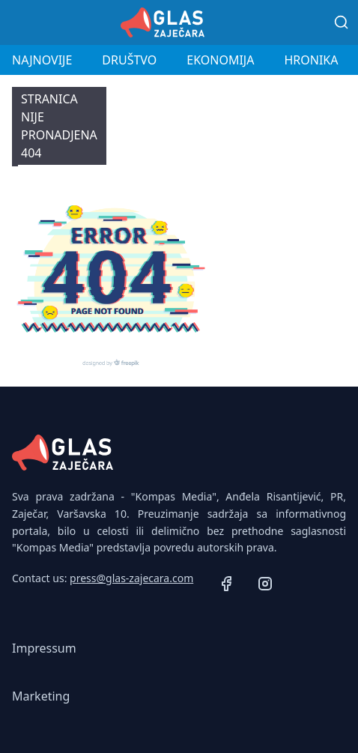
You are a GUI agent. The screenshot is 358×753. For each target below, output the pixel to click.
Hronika (311, 60)
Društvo (129, 60)
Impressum (44, 648)
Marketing (41, 696)
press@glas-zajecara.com (131, 578)
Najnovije (42, 60)
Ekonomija (220, 60)
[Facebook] (226, 586)
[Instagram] (265, 586)
